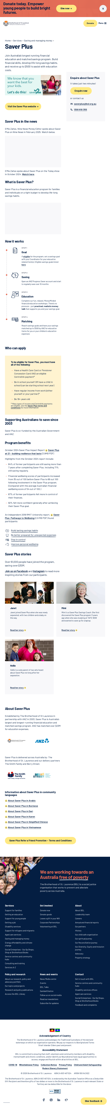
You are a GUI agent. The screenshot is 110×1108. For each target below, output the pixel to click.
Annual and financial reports (87, 922)
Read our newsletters (49, 999)
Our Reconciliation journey (86, 942)
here (24, 264)
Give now (66, 8)
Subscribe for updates (49, 1003)
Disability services (13, 926)
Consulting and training (15, 963)
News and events (49, 974)
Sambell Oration (46, 991)
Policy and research (15, 974)
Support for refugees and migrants (19, 930)
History (78, 930)
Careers (78, 918)
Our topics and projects (15, 986)
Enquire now (81, 90)
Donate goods (46, 914)
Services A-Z (10, 967)
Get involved (46, 905)
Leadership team (82, 914)
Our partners (80, 926)
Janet (13, 608)
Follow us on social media (51, 995)
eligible (26, 256)
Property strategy (82, 957)
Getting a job (10, 922)
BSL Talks (44, 987)
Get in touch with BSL (84, 979)
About (78, 905)
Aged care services (13, 934)
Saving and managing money (17, 938)
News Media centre (48, 979)
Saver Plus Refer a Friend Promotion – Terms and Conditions (40, 840)
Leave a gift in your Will (50, 918)
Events (43, 983)
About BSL (79, 910)
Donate (90, 23)
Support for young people (15, 918)
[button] (85, 103)
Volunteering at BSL (48, 926)
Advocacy (79, 953)
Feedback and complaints (86, 1005)
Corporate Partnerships (50, 922)
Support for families (13, 910)
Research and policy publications (19, 990)
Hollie (13, 665)
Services (9, 905)
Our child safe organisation (86, 934)
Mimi (64, 608)
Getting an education (14, 914)
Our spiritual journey (83, 938)
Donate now (45, 910)
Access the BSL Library (15, 994)
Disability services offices (86, 990)
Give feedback (93, 1101)
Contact (79, 974)
